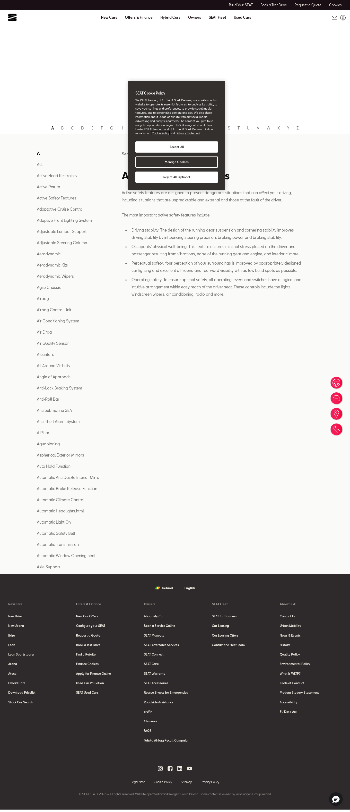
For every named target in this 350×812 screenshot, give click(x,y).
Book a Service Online (159, 626)
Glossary (150, 723)
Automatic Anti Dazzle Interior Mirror (69, 477)
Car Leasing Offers (225, 635)
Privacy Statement (188, 133)
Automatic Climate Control (60, 499)
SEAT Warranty (154, 674)
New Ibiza (15, 616)
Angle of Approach (53, 376)
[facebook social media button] (170, 771)
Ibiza (11, 635)
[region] (176, 135)
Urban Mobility (290, 626)
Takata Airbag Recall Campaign (166, 742)
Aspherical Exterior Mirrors (60, 455)
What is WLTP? (290, 674)
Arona (12, 664)
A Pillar (43, 432)
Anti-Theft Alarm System (58, 421)
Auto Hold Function (53, 466)
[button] (336, 799)
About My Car (154, 616)
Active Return (48, 186)
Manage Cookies (177, 162)
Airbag (43, 298)
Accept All (177, 146)
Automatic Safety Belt (56, 533)
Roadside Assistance (158, 703)
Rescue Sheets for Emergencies (166, 694)
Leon (11, 645)
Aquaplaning (48, 443)
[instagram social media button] (160, 771)
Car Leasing (220, 626)
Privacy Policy (210, 784)
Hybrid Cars (170, 17)
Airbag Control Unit (54, 309)
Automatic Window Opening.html (66, 555)
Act (40, 164)
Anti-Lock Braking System (59, 388)
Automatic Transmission (58, 544)
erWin (148, 713)
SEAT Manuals (154, 635)
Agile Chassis (49, 287)
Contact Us (288, 616)
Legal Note (138, 784)
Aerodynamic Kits (52, 265)
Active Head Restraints (57, 175)
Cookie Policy (163, 784)
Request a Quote (88, 635)
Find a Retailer (86, 655)
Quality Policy (290, 655)
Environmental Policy (295, 664)
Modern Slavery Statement (299, 694)
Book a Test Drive (88, 645)
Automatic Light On (54, 522)
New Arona (16, 626)
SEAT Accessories (156, 684)
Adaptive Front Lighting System (64, 220)
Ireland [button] (164, 588)
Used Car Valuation (90, 684)
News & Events (290, 635)
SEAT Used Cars (87, 694)
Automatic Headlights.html (60, 511)
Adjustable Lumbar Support (62, 231)
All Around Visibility (53, 365)
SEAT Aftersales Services (161, 645)
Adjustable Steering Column (62, 242)
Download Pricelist (21, 694)
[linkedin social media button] (180, 771)
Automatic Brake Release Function (67, 488)
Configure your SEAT (90, 626)
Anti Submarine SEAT (55, 410)
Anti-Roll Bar (48, 399)
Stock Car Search (20, 703)
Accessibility (288, 703)
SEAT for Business (224, 616)
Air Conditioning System (58, 321)
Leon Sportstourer (21, 655)
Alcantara (45, 354)
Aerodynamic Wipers (55, 276)
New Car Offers (87, 616)
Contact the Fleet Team (228, 645)
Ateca (12, 674)
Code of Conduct (292, 684)
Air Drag (44, 332)
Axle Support (48, 566)
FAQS (147, 732)
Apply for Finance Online (93, 674)
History (285, 645)
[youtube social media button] (189, 771)
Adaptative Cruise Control (60, 209)
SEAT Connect (154, 655)
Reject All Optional (176, 177)
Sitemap (186, 784)
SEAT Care (151, 664)
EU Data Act (288, 713)
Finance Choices (87, 664)
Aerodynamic (49, 253)
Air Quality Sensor (53, 343)
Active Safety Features (56, 198)
